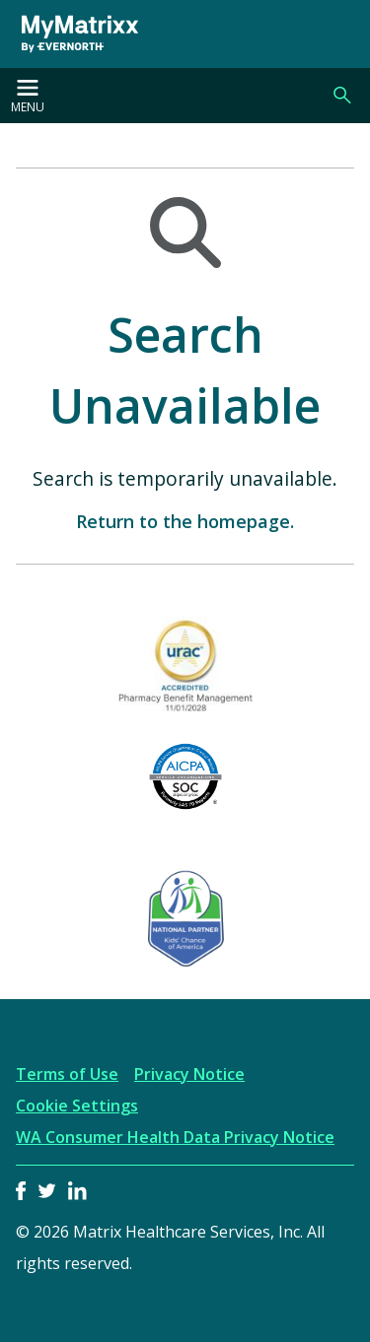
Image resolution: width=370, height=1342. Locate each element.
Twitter (46, 1190)
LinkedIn (77, 1190)
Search (342, 95)
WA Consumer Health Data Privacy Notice (175, 1137)
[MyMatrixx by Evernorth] (73, 34)
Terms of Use (67, 1074)
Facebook (21, 1190)
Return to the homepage (183, 521)
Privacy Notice (189, 1074)
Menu (27, 97)
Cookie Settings (77, 1105)
